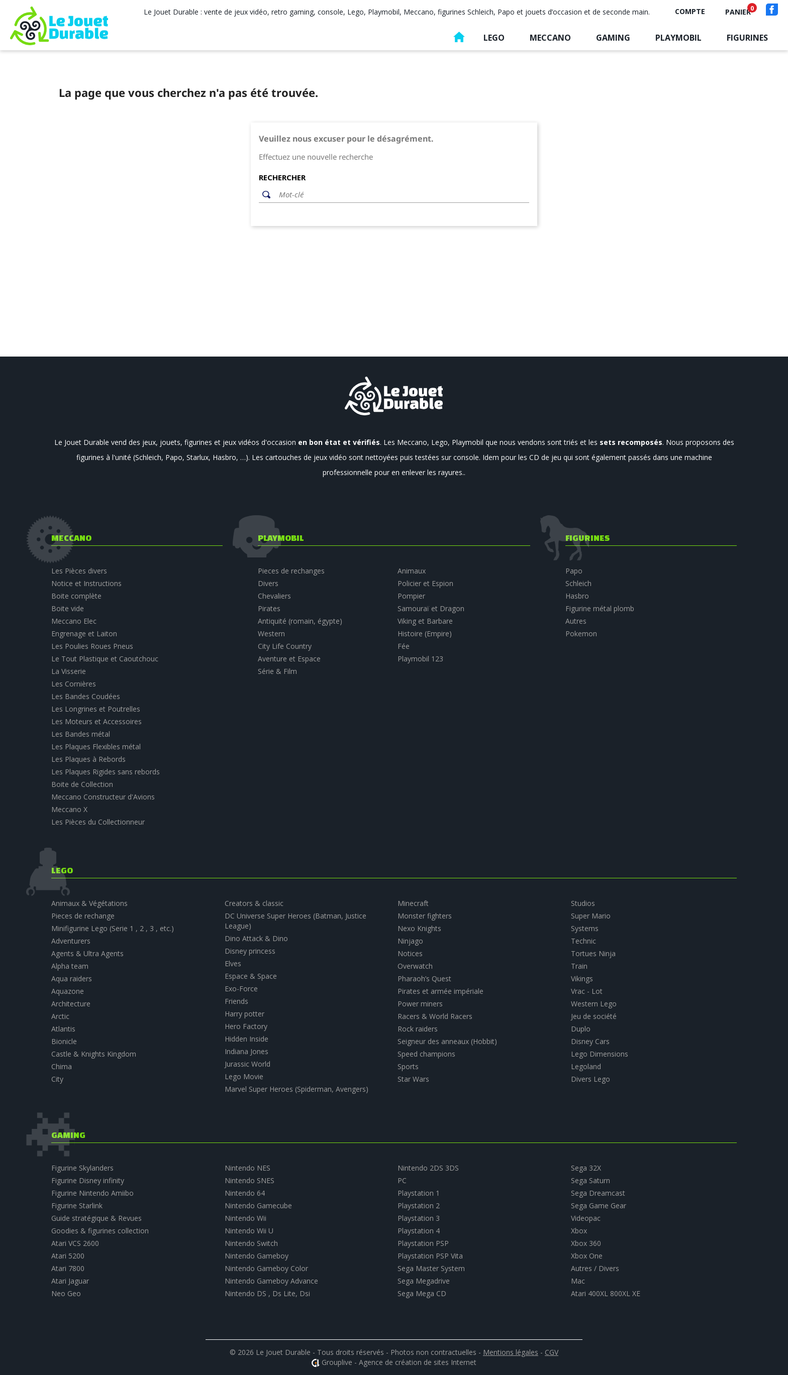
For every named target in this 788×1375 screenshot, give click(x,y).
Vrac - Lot (587, 991)
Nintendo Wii (245, 1218)
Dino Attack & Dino (256, 938)
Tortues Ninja (593, 953)
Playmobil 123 (420, 658)
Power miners (420, 1003)
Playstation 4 (419, 1230)
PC (402, 1180)
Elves (233, 963)
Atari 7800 (67, 1268)
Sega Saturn (590, 1180)
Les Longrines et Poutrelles (95, 709)
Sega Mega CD (422, 1293)
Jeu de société (594, 1016)
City (57, 1079)
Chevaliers (274, 596)
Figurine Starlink (77, 1205)
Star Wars (413, 1079)
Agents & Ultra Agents (87, 953)
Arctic (60, 1016)
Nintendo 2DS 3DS (428, 1168)
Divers (268, 583)
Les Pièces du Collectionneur (98, 822)
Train (579, 966)
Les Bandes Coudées (85, 696)
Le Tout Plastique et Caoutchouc (104, 658)
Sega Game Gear (598, 1205)
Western (271, 633)
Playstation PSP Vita (430, 1256)
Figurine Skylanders (82, 1168)
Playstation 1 (419, 1193)
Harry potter (244, 1013)
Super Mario (591, 916)
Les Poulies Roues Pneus (92, 646)
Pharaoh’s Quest (424, 978)
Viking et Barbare (425, 621)
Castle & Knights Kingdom (93, 1054)
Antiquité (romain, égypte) (300, 621)
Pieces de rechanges (291, 571)
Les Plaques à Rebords (88, 759)
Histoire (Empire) (425, 633)
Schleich (578, 583)
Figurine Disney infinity (87, 1180)
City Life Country (285, 646)
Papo (573, 571)
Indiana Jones (246, 1051)
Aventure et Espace (289, 658)
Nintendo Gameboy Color (266, 1268)
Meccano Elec (73, 621)
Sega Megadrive (424, 1281)
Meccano (550, 37)
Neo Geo (66, 1293)
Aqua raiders (71, 978)
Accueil (459, 39)
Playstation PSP (423, 1243)
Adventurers (70, 941)
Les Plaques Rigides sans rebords (105, 771)
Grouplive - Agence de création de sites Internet (399, 1362)
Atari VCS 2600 (75, 1243)
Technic (583, 941)
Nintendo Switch (251, 1243)
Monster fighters (425, 916)
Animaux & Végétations (89, 903)
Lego (494, 37)
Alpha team (69, 966)
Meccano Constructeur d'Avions (103, 796)
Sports (408, 1066)
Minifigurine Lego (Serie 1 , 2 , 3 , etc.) (112, 928)
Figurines (747, 37)
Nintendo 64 (245, 1193)
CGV (551, 1352)
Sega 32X (586, 1168)
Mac (578, 1281)
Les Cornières (73, 684)
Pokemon (581, 633)
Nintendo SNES (249, 1180)
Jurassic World (247, 1064)
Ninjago (410, 941)
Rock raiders (418, 1029)
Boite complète (76, 596)
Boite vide (67, 608)
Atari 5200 (67, 1256)
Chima (61, 1066)
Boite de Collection (82, 784)
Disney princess (250, 951)
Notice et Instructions (86, 583)
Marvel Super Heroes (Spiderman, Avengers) (296, 1089)
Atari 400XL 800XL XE (605, 1293)
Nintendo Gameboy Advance (271, 1281)
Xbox (579, 1230)
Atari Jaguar (70, 1281)
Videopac (586, 1218)
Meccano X (69, 809)
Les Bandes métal (80, 734)
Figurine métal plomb (599, 608)
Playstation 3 (419, 1218)
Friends (236, 1001)
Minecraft (413, 903)
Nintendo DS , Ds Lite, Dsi (267, 1293)
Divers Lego (590, 1079)
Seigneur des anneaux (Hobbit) (447, 1041)
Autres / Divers (595, 1268)
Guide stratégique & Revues (96, 1218)
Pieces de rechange (83, 916)
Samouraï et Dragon (431, 608)
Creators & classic (254, 903)
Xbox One (587, 1256)
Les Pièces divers (79, 571)
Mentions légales (510, 1352)
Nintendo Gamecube (258, 1205)
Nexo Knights (419, 928)
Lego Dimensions (599, 1054)
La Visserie (68, 671)
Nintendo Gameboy (256, 1256)
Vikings (582, 978)
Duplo (580, 1029)
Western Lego (594, 1003)
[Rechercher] (401, 194)
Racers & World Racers (435, 1016)
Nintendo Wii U (249, 1230)
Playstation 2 (419, 1205)
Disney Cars (590, 1041)
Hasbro (577, 596)
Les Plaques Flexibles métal (96, 746)
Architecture (70, 1003)
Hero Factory (246, 1026)
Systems (585, 928)
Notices (410, 953)
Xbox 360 (586, 1243)
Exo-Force (241, 988)
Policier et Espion (425, 583)
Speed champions (426, 1054)
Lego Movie (244, 1076)
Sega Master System (431, 1268)
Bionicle (64, 1041)
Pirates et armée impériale (440, 991)
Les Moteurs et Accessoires (96, 721)
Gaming (613, 37)
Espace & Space (251, 976)
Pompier (411, 596)
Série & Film (277, 671)
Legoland (586, 1066)
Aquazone (67, 991)
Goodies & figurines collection (100, 1230)
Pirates (269, 608)
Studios (583, 903)
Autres (575, 621)
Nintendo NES (247, 1168)
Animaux (412, 571)
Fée (404, 646)
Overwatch (415, 966)
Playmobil (678, 37)
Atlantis (63, 1029)
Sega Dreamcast (598, 1193)
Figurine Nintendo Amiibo (92, 1193)
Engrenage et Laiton (84, 633)
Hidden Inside (246, 1039)
